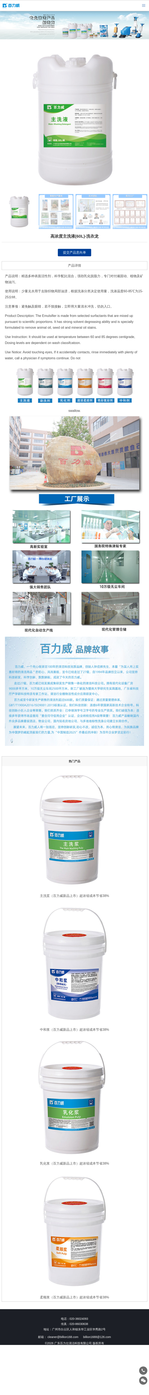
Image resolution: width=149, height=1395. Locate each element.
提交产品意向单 (74, 252)
